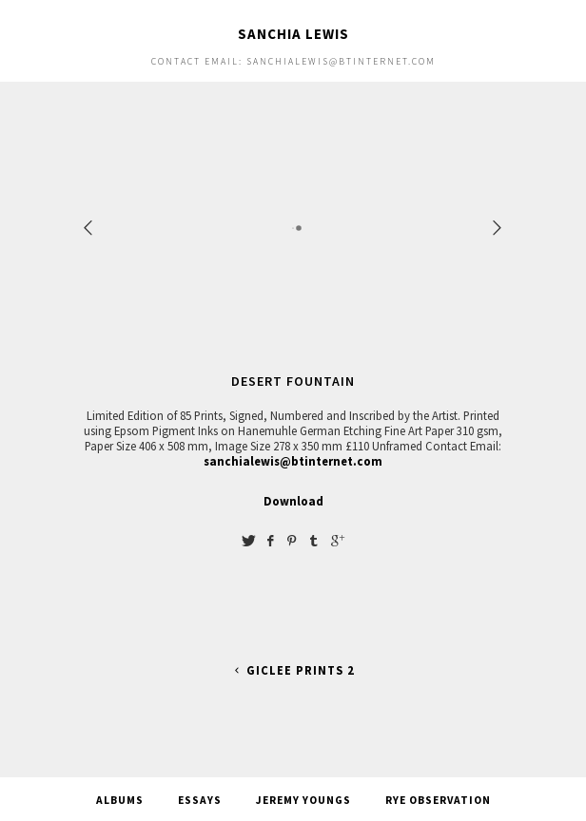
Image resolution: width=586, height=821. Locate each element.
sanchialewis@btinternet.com (293, 460)
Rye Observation (438, 800)
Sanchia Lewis (293, 34)
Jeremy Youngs (303, 800)
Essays (200, 800)
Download (293, 500)
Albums (120, 800)
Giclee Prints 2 (292, 670)
